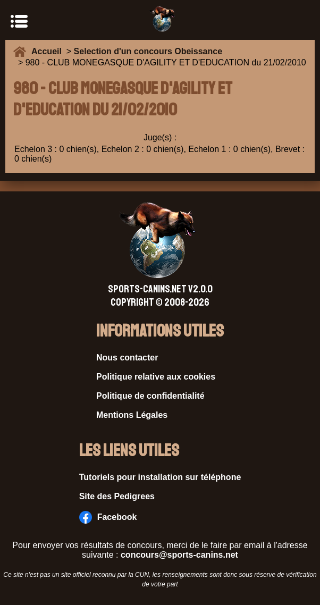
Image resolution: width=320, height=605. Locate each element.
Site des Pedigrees (117, 496)
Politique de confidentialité (150, 395)
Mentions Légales (131, 414)
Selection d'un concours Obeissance (148, 51)
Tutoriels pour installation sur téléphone (160, 477)
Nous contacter (127, 357)
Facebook (108, 517)
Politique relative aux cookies (155, 376)
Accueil (48, 51)
